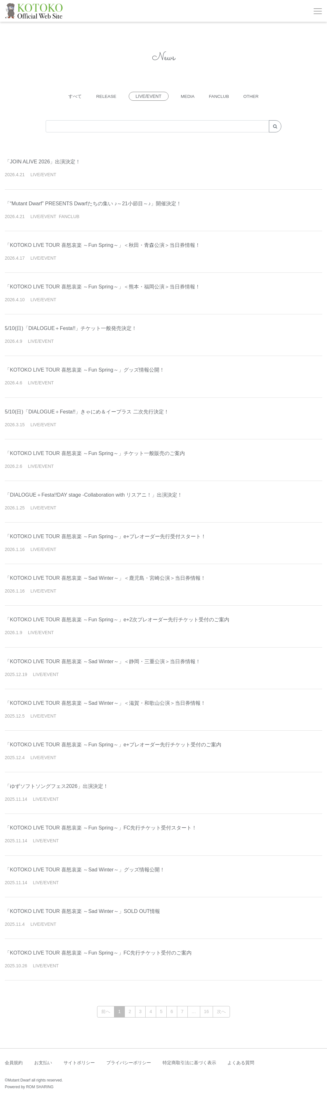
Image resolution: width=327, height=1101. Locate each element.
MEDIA (187, 96)
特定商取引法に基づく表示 (189, 1062)
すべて (73, 96)
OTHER (252, 96)
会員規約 (14, 1062)
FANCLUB (219, 96)
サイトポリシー (79, 1062)
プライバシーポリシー (128, 1062)
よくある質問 (240, 1062)
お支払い (43, 1062)
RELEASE (105, 96)
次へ (221, 1011)
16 (206, 1011)
